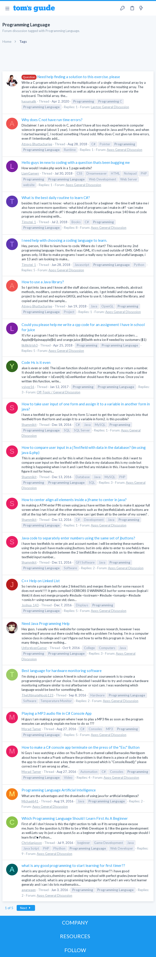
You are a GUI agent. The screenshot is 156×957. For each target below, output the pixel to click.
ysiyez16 (28, 387)
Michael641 (30, 801)
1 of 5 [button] (9, 908)
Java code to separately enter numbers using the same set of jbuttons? (78, 538)
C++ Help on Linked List (41, 580)
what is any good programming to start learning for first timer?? (73, 865)
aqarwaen (29, 890)
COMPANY (75, 922)
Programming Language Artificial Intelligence (59, 790)
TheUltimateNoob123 (37, 695)
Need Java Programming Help (46, 623)
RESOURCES (75, 936)
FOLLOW (75, 950)
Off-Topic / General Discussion (58, 392)
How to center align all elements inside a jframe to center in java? (74, 499)
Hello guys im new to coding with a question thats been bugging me (76, 162)
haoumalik (29, 101)
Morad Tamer (31, 729)
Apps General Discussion (124, 150)
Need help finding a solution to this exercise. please (71, 76)
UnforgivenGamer (34, 648)
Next (26, 908)
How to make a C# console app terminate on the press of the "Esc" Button (81, 747)
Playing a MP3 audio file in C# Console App (57, 713)
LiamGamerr (30, 173)
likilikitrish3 (30, 345)
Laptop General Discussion (110, 107)
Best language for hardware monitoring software (62, 670)
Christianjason (32, 843)
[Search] (149, 8)
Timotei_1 (29, 222)
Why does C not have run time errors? (52, 119)
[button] (7, 8)
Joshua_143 (30, 605)
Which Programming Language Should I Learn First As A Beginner (75, 818)
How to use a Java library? (43, 282)
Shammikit (29, 425)
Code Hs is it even (36, 362)
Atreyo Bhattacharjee (37, 144)
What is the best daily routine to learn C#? (56, 197)
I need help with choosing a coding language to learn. (64, 240)
